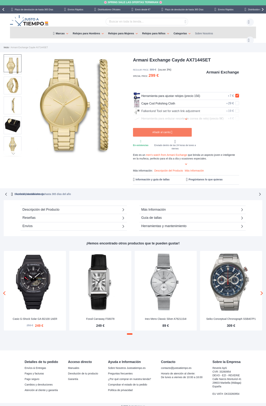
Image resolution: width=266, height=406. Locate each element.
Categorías (180, 33)
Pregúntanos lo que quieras (206, 175)
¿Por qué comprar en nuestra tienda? (129, 375)
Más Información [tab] (153, 205)
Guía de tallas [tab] (151, 213)
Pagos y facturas (34, 369)
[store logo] (29, 21)
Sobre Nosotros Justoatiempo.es (127, 364)
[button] (31, 102)
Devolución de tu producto (83, 369)
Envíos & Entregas (35, 364)
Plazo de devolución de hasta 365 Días (34, 9)
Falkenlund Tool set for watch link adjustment (166, 107)
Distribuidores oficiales (148, 190)
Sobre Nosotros (204, 33)
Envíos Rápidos (75, 9)
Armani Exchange (222, 68)
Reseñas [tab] (29, 213)
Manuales (73, 364)
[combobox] (141, 21)
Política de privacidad (120, 386)
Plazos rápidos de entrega (190, 190)
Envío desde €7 (142, 9)
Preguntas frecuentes (120, 369)
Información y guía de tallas (153, 175)
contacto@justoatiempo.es (176, 364)
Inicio (6, 43)
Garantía (73, 375)
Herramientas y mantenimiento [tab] (164, 222)
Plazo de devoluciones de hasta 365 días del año (93, 190)
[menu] (133, 32)
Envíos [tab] (28, 222)
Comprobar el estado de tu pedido (127, 380)
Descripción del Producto (168, 166)
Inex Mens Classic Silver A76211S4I (165, 314)
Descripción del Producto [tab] (41, 205)
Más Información (194, 166)
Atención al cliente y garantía (41, 386)
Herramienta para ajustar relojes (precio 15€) (166, 92)
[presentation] (4, 9)
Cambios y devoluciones (39, 380)
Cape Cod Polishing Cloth (154, 100)
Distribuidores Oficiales (109, 9)
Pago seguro (32, 375)
